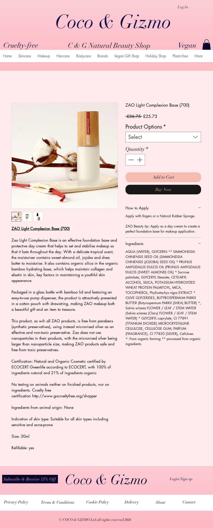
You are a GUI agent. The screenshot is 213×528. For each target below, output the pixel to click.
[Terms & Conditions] (57, 502)
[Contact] (189, 502)
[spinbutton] (135, 159)
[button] (206, 44)
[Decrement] (130, 159)
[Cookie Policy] (97, 502)
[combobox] (163, 137)
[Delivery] (131, 502)
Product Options (145, 126)
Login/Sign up (181, 479)
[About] (160, 502)
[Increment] (140, 159)
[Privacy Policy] (16, 502)
